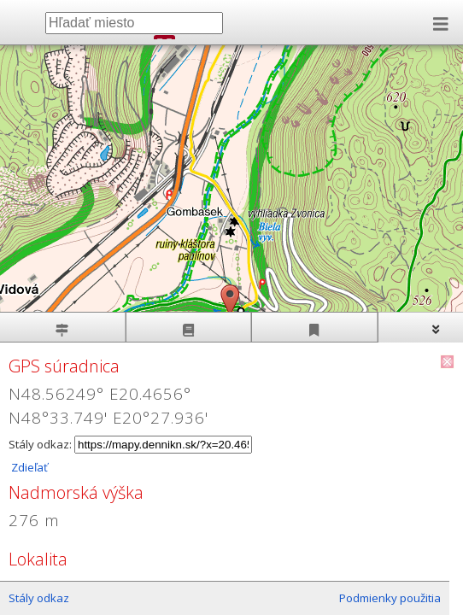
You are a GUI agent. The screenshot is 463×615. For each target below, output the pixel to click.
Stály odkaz (39, 598)
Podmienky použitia (390, 598)
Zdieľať (28, 467)
